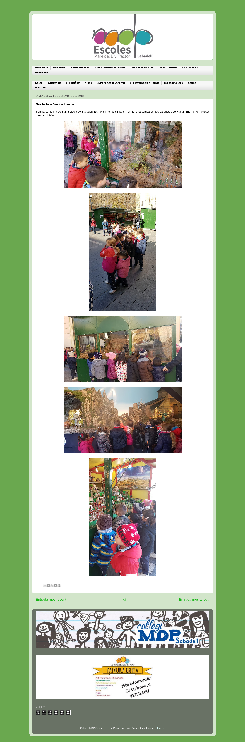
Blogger (160, 728)
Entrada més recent (51, 599)
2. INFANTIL (54, 83)
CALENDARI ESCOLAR (142, 68)
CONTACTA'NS (190, 68)
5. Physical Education (111, 83)
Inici (122, 599)
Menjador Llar (80, 68)
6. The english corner (144, 83)
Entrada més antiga (194, 599)
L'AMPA (192, 83)
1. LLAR (39, 83)
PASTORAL (41, 88)
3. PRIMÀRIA (73, 83)
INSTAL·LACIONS (168, 68)
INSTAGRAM (42, 73)
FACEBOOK (59, 68)
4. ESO (88, 83)
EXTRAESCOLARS (173, 83)
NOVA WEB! (41, 68)
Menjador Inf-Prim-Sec (110, 68)
